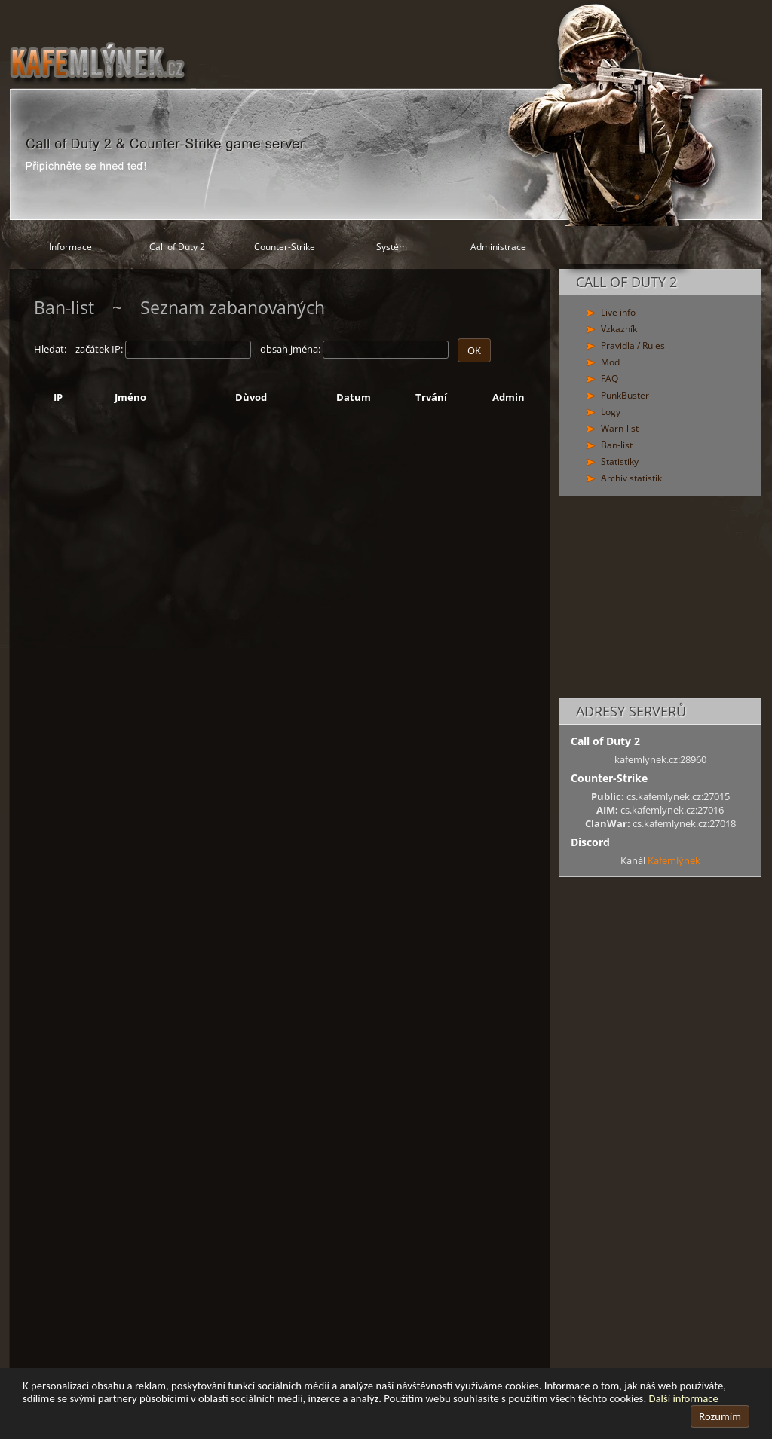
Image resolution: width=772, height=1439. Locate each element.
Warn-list (620, 428)
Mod (610, 362)
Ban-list (617, 444)
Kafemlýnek (674, 860)
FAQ (609, 378)
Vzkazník (619, 328)
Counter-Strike (284, 246)
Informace (70, 246)
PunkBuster (625, 395)
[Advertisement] (660, 598)
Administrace (498, 246)
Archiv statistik (631, 478)
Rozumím (720, 1416)
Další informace (683, 1398)
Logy (610, 411)
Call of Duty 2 (177, 246)
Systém (391, 246)
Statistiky (620, 461)
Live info (618, 312)
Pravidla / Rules (633, 345)
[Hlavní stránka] (386, 113)
